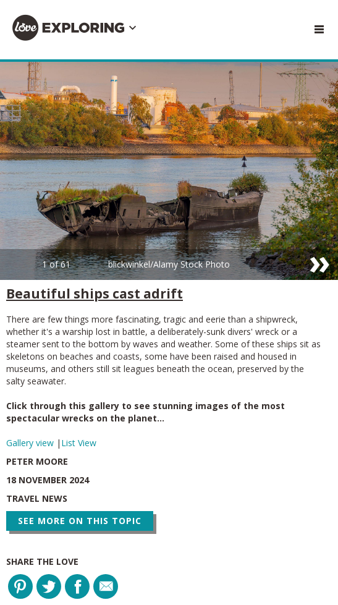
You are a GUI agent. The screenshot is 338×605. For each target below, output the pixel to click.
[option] (169, 171)
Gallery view (31, 443)
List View (78, 443)
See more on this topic (80, 521)
